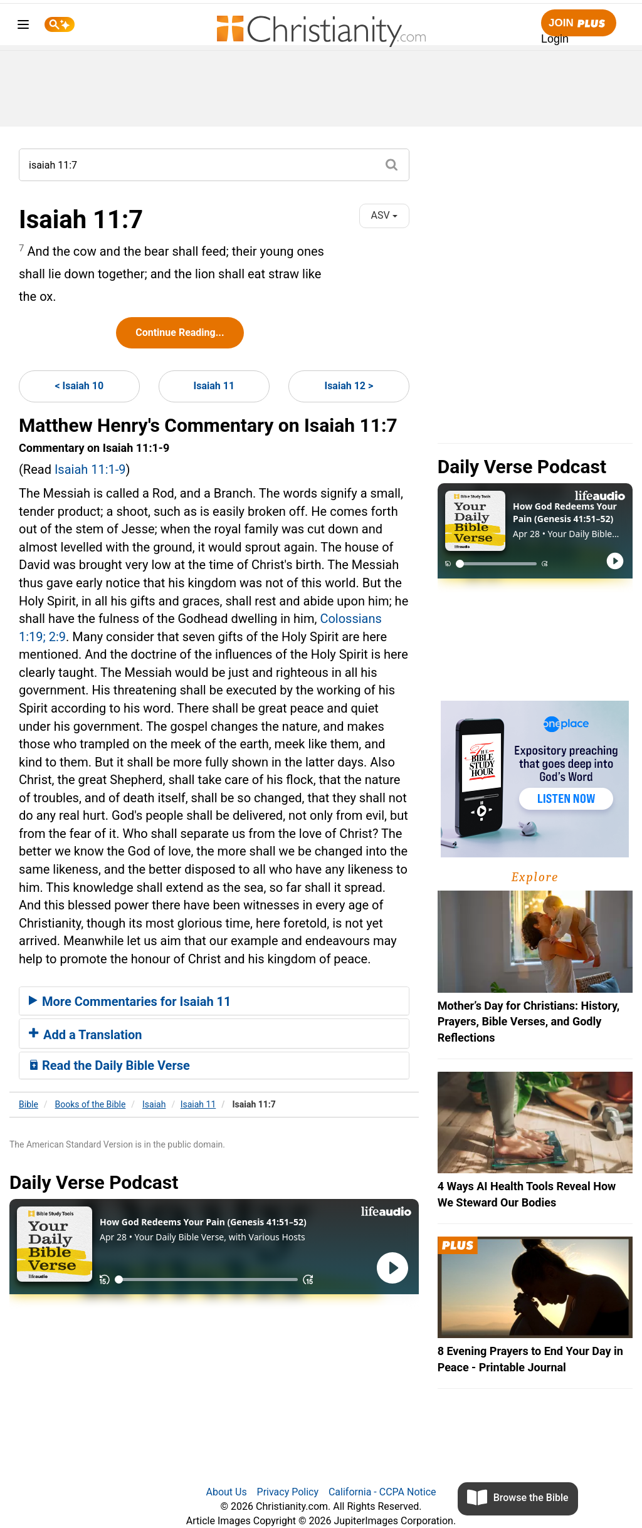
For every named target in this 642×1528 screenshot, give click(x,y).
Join (579, 23)
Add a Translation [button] (85, 1034)
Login (555, 39)
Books (90, 1104)
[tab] (214, 1001)
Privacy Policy (288, 1492)
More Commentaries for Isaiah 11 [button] (130, 1001)
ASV (384, 215)
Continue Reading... (179, 332)
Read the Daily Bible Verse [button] (109, 1065)
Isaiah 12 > (348, 386)
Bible (28, 1104)
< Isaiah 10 (79, 386)
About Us (226, 1492)
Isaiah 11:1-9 (90, 469)
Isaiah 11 (214, 386)
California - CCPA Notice (382, 1492)
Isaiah (154, 1104)
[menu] (23, 27)
